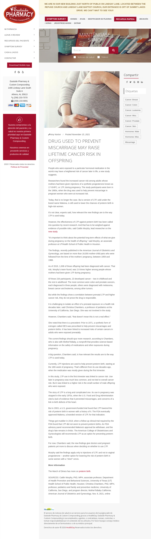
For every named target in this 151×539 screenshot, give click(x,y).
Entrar (77, 23)
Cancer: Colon (131, 105)
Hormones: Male (132, 131)
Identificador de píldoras (100, 19)
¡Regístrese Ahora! (62, 23)
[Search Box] (90, 50)
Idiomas (73, 19)
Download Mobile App (19, 65)
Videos (102, 57)
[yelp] (23, 72)
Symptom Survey (13, 46)
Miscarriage (130, 142)
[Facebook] (15, 72)
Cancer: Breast (131, 100)
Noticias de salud (84, 57)
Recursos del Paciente (16, 41)
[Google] (19, 72)
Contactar (10, 58)
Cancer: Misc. (131, 115)
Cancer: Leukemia (133, 110)
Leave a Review (12, 35)
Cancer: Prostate (132, 121)
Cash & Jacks (11, 52)
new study (52, 231)
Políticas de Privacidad (19, 167)
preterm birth (84, 471)
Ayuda (82, 19)
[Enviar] (113, 50)
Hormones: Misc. (132, 137)
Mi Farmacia (10, 29)
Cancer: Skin (130, 126)
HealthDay (70, 527)
